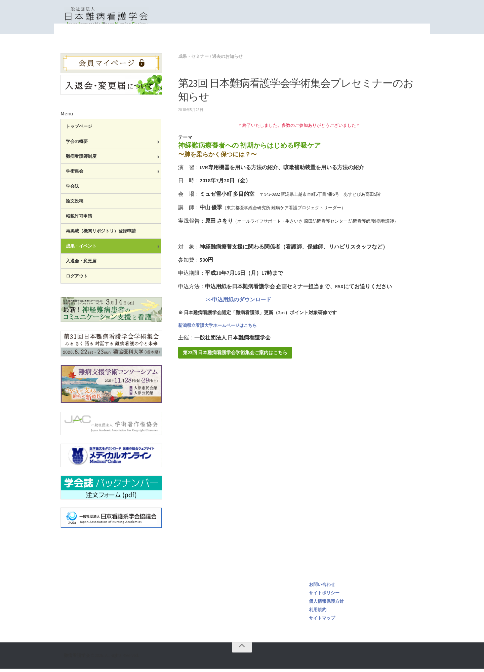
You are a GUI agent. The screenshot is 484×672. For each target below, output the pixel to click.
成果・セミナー (311, 40)
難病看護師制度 (81, 159)
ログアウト (77, 279)
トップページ (275, 40)
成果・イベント (81, 249)
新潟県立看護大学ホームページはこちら (217, 329)
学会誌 (72, 189)
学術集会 (74, 174)
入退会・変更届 (81, 264)
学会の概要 (77, 145)
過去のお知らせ (227, 60)
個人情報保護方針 (326, 604)
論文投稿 (74, 204)
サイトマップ (322, 621)
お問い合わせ (322, 588)
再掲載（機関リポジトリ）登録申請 (101, 234)
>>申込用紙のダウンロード (224, 302)
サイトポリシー (324, 596)
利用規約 (317, 613)
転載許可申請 (79, 219)
